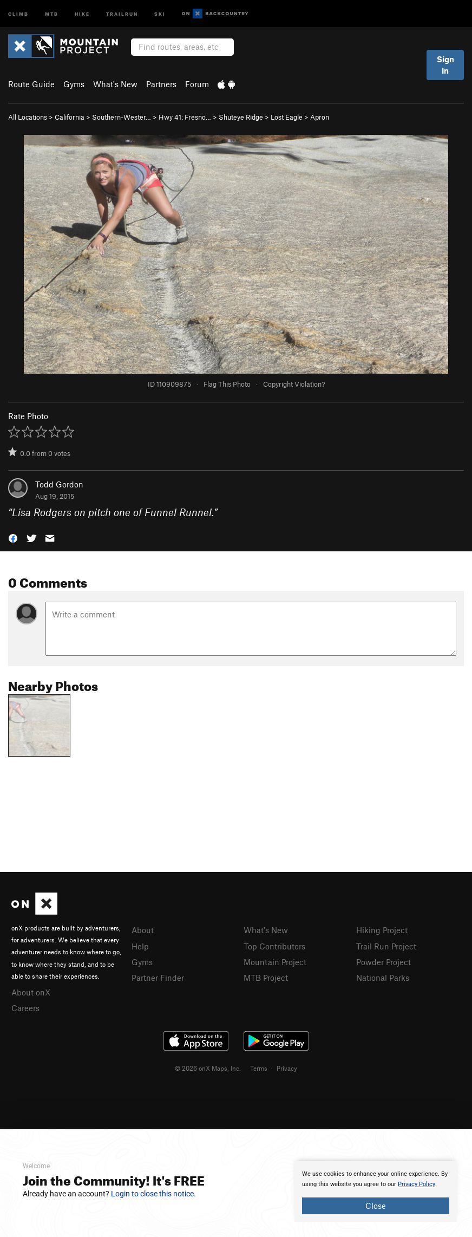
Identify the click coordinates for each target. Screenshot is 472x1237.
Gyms (73, 84)
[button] (13, 537)
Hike (82, 13)
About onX (30, 992)
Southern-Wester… (121, 117)
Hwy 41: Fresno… (185, 117)
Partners (161, 84)
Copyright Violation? (294, 384)
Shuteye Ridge (241, 117)
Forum (197, 84)
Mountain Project (275, 962)
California (69, 117)
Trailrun (122, 13)
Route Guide (31, 84)
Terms (258, 1068)
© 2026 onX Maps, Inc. (208, 1068)
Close (375, 1205)
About (143, 930)
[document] (375, 1191)
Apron (319, 117)
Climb (18, 13)
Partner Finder (158, 977)
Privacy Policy (416, 1184)
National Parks (382, 977)
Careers (25, 1008)
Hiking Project (382, 930)
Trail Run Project (386, 946)
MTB (51, 13)
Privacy (287, 1068)
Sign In (445, 64)
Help (140, 946)
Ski (160, 13)
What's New (115, 84)
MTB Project (266, 977)
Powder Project (383, 962)
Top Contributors (274, 946)
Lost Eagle (287, 117)
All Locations (27, 117)
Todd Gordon (59, 484)
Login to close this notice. (153, 1193)
